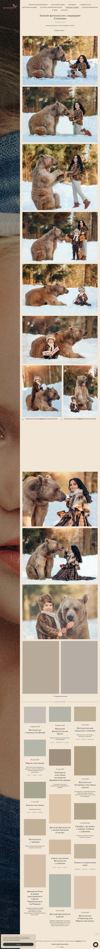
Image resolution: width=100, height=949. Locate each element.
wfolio (62, 946)
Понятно (18, 944)
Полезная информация (90, 7)
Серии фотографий (72, 7)
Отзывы (55, 10)
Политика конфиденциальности (60, 944)
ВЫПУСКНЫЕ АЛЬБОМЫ (29, 7)
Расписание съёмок (58, 4)
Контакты (64, 10)
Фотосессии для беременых (38, 4)
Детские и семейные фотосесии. (51, 7)
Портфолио (72, 4)
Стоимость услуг (85, 4)
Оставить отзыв (59, 30)
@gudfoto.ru (79, 941)
